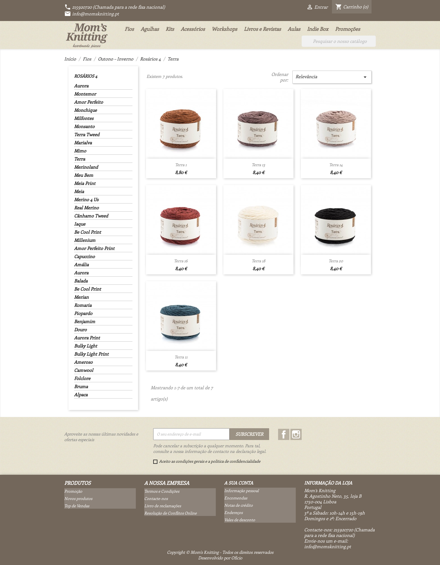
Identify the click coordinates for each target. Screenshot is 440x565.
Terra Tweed (86, 134)
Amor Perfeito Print (94, 248)
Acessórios (193, 29)
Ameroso (83, 362)
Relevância (331, 76)
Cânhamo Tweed (91, 216)
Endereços (233, 512)
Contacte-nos (156, 498)
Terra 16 (181, 260)
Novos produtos (78, 498)
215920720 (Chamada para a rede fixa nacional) (114, 7)
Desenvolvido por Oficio (220, 558)
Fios (129, 29)
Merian (81, 297)
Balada (81, 281)
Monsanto (84, 126)
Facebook (283, 434)
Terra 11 (181, 357)
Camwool (83, 370)
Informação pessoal (241, 490)
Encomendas (235, 498)
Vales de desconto (239, 519)
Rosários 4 (85, 76)
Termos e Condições (161, 491)
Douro (80, 329)
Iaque (79, 224)
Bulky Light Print (91, 354)
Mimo (80, 151)
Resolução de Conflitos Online (170, 513)
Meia (79, 191)
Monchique (85, 110)
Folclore (82, 378)
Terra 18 (258, 260)
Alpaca (81, 394)
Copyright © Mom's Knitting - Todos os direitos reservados (220, 552)
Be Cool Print (87, 232)
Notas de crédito (238, 505)
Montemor (85, 94)
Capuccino (84, 256)
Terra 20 (336, 260)
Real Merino (86, 207)
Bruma (81, 386)
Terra (79, 159)
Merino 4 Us (86, 199)
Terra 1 (181, 164)
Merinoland (86, 167)
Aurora (81, 86)
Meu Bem (83, 175)
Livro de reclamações (162, 505)
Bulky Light (85, 346)
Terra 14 (336, 164)
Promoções (347, 29)
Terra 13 (258, 164)
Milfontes (83, 118)
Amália (81, 264)
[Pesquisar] (339, 41)
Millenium (84, 240)
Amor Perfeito (88, 102)
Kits (170, 29)
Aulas (294, 29)
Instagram (296, 434)
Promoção (73, 491)
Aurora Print (87, 338)
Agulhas (150, 29)
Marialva (83, 142)
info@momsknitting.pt (91, 14)
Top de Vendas (76, 505)
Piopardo (83, 313)
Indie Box (317, 29)
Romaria (82, 305)
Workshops (224, 29)
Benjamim (84, 321)
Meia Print (84, 183)
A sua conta (238, 483)
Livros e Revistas (262, 29)
